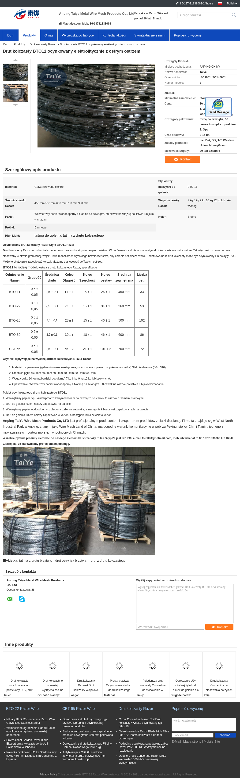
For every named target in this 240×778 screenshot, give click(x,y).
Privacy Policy (48, 774)
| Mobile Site (211, 741)
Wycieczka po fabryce (78, 35)
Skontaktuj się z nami (149, 35)
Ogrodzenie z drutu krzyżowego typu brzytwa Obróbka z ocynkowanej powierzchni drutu (85, 723)
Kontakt (185, 159)
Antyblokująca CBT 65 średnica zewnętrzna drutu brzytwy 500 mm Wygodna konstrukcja (84, 756)
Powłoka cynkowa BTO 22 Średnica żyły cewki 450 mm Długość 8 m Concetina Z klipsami (31, 756)
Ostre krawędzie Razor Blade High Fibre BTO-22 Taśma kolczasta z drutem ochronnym (144, 735)
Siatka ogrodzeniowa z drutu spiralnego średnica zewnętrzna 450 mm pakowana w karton (88, 735)
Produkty (29, 35)
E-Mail (176, 741)
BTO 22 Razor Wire (22, 709)
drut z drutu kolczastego (108, 560)
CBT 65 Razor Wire (78, 709)
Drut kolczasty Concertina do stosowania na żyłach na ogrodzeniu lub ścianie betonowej (219, 685)
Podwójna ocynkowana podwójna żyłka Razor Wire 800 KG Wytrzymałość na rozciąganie (143, 747)
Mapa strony (192, 741)
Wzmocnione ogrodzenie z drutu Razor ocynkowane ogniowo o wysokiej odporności (30, 731)
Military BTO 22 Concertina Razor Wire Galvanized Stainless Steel (30, 721)
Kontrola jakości (114, 35)
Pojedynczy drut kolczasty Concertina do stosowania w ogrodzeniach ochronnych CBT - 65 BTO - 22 (152, 685)
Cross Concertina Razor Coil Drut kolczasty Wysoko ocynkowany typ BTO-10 (140, 723)
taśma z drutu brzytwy (35, 560)
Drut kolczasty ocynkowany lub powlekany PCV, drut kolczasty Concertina (20, 685)
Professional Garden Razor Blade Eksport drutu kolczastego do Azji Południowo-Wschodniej (27, 743)
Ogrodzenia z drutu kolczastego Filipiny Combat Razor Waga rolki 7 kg (87, 745)
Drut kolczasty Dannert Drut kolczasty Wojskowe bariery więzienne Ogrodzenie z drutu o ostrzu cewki (86, 685)
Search (234, 15)
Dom (10, 35)
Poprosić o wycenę (188, 35)
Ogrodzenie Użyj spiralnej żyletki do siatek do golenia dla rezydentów (186, 685)
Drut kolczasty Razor (43, 44)
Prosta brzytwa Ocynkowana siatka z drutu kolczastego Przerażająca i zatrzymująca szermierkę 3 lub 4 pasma (119, 685)
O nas (49, 35)
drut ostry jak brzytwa (70, 560)
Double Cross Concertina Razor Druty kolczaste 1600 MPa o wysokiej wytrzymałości (142, 759)
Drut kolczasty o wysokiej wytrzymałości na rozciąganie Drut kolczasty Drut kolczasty (52, 685)
